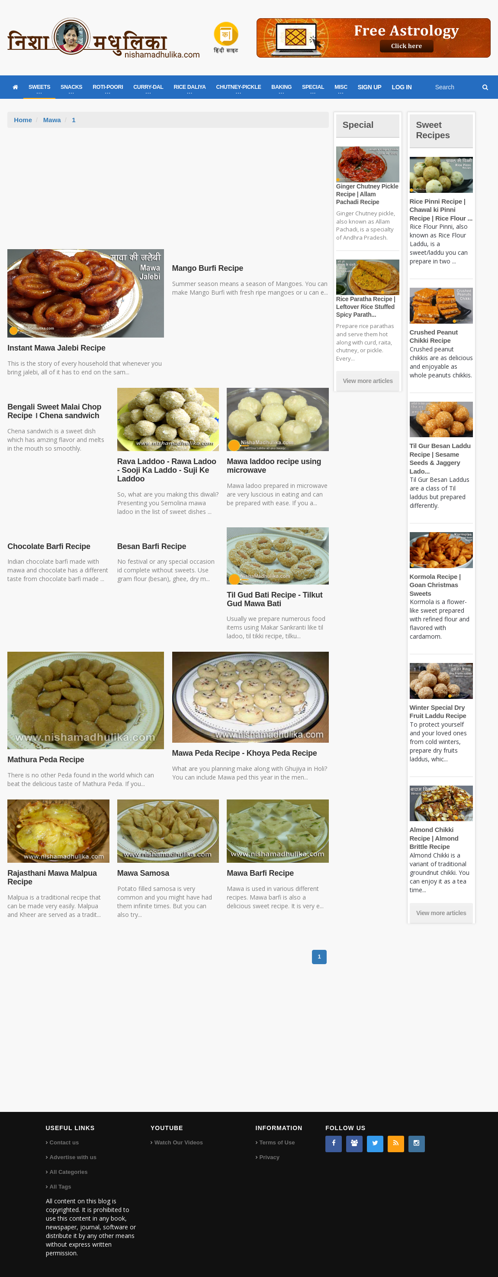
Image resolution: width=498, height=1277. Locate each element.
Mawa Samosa (143, 873)
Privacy (270, 1157)
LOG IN (402, 87)
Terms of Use (277, 1142)
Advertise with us (73, 1157)
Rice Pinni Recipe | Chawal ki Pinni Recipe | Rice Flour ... (441, 210)
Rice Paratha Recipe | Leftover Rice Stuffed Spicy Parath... (365, 307)
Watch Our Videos (178, 1142)
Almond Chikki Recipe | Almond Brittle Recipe (434, 838)
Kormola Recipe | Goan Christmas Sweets (435, 585)
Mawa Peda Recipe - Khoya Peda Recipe (243, 753)
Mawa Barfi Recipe (259, 873)
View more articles (368, 380)
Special (359, 124)
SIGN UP (370, 87)
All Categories (68, 1172)
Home (23, 119)
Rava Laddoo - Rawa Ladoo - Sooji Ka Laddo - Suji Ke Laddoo (166, 470)
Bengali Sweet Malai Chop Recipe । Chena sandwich (53, 411)
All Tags (60, 1186)
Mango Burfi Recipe (207, 268)
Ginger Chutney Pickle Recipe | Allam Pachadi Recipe (367, 194)
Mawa (52, 119)
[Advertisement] (168, 193)
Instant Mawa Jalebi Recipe (55, 348)
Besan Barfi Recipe (151, 546)
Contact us (64, 1142)
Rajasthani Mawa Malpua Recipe (51, 877)
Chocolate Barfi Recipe (48, 546)
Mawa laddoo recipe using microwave (273, 465)
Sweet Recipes (434, 129)
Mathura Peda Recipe (45, 759)
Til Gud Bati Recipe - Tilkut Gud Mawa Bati (274, 599)
